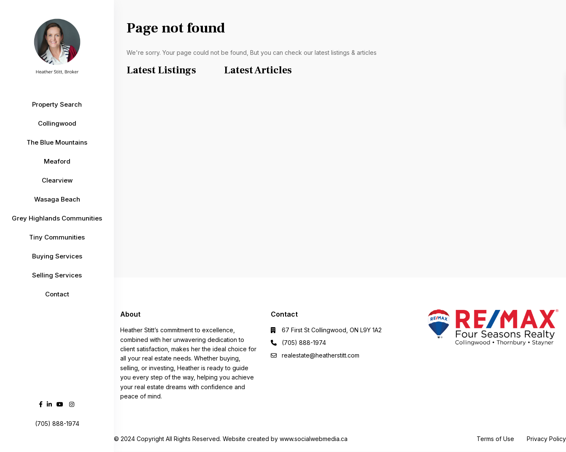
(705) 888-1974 (304, 342)
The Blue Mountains (57, 142)
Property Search (57, 104)
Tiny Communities (57, 237)
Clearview (57, 180)
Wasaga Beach (57, 199)
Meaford (57, 161)
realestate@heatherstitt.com (320, 355)
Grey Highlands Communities (57, 218)
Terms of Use (495, 438)
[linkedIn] (49, 404)
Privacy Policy (546, 438)
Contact (57, 294)
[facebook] (41, 404)
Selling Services (57, 275)
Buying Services (57, 256)
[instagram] (72, 404)
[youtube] (60, 404)
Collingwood (57, 123)
